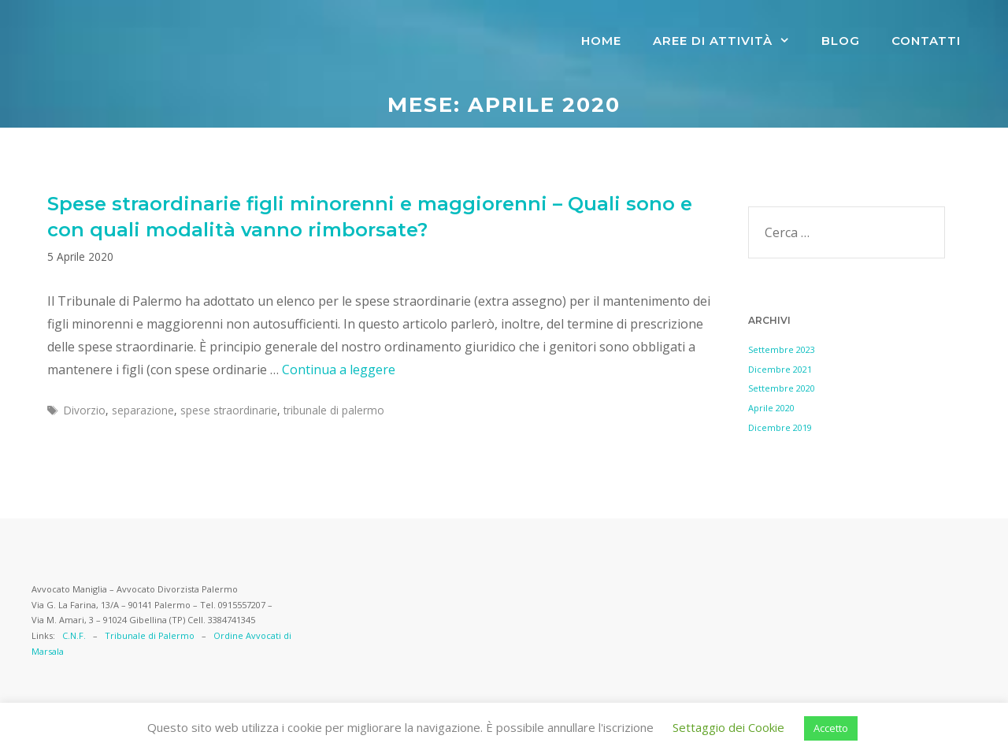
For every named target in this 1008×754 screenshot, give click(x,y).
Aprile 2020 (771, 408)
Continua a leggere (338, 369)
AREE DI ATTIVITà (729, 41)
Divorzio (85, 410)
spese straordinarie (228, 410)
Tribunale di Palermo (150, 635)
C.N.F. (74, 635)
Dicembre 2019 (780, 427)
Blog (840, 40)
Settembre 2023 (781, 349)
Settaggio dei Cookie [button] (728, 727)
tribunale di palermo (334, 410)
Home (601, 40)
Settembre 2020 (781, 388)
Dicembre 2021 (780, 369)
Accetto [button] (830, 728)
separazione (143, 410)
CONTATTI (926, 40)
